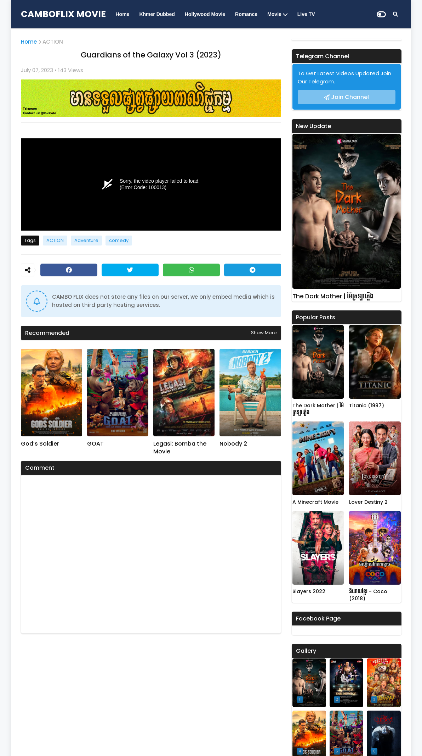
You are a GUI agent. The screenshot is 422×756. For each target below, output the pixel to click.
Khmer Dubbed (157, 14)
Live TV (306, 14)
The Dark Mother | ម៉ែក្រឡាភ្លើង (332, 296)
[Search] (395, 14)
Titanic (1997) (366, 405)
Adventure (86, 240)
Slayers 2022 (308, 591)
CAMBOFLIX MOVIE (63, 14)
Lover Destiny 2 (368, 502)
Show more (264, 332)
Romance (246, 14)
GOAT (95, 444)
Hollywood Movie (205, 14)
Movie (274, 14)
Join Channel (350, 97)
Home (123, 14)
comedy (119, 240)
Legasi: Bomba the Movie (179, 448)
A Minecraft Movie (315, 502)
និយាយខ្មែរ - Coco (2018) (368, 595)
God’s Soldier (40, 444)
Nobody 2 (233, 444)
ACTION (52, 41)
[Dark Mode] (381, 14)
